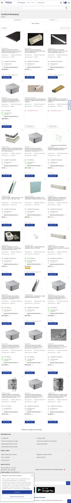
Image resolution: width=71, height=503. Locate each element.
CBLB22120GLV (29, 294)
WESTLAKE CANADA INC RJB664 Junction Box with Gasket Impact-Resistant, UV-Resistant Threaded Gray (12, 100)
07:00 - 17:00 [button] (30, 2)
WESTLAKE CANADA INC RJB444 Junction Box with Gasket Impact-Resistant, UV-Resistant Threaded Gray (58, 297)
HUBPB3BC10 (51, 245)
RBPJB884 (27, 344)
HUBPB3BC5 (51, 196)
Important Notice (42, 444)
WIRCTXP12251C (52, 97)
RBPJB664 (4, 97)
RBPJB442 (27, 393)
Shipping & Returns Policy (9, 444)
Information (35, 434)
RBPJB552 (27, 147)
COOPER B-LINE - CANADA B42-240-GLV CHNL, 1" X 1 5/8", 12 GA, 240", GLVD (12, 198)
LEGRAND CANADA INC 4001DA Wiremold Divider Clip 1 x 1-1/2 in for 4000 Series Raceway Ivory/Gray (57, 347)
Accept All (17, 492)
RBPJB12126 (5, 344)
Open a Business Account (9, 454)
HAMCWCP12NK (29, 196)
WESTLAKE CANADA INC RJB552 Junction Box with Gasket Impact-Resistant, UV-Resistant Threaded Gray (35, 150)
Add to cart (6, 77)
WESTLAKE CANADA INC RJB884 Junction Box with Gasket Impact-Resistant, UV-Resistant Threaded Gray (35, 347)
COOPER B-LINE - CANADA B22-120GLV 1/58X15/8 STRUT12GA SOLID (35, 296)
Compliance (4, 438)
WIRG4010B (28, 48)
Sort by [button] (52, 20)
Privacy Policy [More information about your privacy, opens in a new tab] (26, 488)
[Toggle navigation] (2, 2)
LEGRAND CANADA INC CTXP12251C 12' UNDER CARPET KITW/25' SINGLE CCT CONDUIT (58, 100)
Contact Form (5, 460)
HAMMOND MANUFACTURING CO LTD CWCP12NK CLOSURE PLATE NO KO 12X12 (35, 198)
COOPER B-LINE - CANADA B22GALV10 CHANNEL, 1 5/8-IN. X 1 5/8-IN (35, 247)
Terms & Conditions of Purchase (47, 441)
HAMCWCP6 (51, 147)
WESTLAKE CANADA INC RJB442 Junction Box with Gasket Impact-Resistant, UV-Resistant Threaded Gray (35, 396)
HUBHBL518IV (5, 147)
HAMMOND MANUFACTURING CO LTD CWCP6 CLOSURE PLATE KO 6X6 (57, 149)
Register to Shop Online (44, 454)
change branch (41, 2)
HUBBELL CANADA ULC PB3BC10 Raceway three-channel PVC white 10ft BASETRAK (58, 248)
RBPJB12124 (5, 294)
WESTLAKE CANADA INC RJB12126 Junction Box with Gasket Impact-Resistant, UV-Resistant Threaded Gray (12, 347)
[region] (17, 487)
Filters (17, 20)
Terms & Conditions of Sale (9, 441)
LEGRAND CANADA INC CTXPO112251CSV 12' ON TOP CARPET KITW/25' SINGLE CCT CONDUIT (35, 100)
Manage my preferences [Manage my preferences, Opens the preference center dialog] (17, 496)
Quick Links (35, 450)
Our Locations (5, 457)
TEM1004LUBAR (6, 393)
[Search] (35, 8)
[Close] (32, 475)
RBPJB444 (50, 294)
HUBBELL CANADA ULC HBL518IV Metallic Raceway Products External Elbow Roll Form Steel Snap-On (12, 150)
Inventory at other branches (11, 67)
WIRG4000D (51, 48)
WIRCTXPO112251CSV (30, 97)
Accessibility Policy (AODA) (9, 446)
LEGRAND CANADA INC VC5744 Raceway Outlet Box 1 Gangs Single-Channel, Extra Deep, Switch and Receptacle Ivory (11, 249)
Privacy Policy (41, 438)
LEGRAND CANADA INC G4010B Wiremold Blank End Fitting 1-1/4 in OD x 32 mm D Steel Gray (35, 51)
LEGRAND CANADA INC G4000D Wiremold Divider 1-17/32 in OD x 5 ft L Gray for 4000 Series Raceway (58, 51)
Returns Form (41, 457)
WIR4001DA (51, 344)
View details (29, 126)
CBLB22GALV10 (29, 245)
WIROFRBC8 (5, 48)
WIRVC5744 (5, 245)
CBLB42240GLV (6, 196)
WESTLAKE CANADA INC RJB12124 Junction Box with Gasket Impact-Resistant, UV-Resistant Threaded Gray (12, 297)
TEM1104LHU (51, 393)
